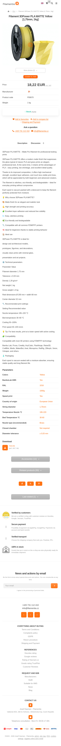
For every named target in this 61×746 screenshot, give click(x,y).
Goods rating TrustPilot (30, 663)
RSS (48, 736)
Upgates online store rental (33, 739)
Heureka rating (30, 653)
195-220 (43, 412)
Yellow (42, 375)
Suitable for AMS (30, 683)
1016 (42, 385)
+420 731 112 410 (20, 131)
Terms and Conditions (30, 630)
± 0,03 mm (44, 433)
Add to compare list (39, 119)
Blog (30, 690)
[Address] (30, 705)
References (30, 650)
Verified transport (18, 537)
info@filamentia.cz (39, 131)
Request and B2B (30, 673)
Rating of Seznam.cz (30, 660)
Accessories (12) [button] (30, 459)
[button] (22, 484)
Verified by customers (20, 513)
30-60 (42, 417)
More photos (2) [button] (30, 70)
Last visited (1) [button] (30, 497)
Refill (30, 680)
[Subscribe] (54, 585)
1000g (42, 391)
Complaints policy (30, 633)
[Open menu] (56, 3)
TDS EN (12, 446)
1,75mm (43, 407)
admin (37, 736)
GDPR (30, 636)
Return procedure (30, 640)
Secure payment (18, 524)
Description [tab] (22, 143)
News (30, 687)
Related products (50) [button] (30, 470)
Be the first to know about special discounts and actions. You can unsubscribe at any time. (30, 578)
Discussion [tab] (38, 143)
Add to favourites (21, 119)
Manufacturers (30, 677)
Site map (43, 736)
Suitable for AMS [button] (30, 77)
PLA (14, 11)
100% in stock (17, 547)
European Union (46, 401)
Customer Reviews (30, 667)
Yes (41, 380)
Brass (42, 423)
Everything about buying (31, 626)
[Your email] (29, 585)
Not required (45, 428)
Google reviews (30, 657)
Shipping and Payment (30, 122)
